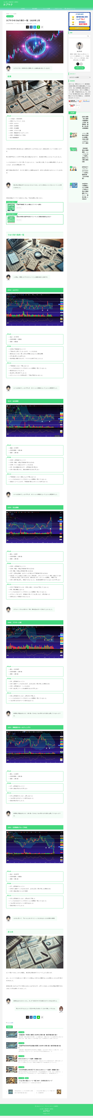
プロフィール (58, 8)
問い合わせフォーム (70, 8)
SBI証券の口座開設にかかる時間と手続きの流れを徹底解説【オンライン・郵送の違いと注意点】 (83, 166)
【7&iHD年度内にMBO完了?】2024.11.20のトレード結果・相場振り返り (41, 1072)
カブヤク (8, 4)
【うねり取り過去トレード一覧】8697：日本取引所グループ (38, 1085)
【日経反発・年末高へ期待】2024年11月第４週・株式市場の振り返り (40, 1034)
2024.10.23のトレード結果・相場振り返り (33, 1060)
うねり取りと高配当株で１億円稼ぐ (46, 1111)
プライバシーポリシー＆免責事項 (51, 1108)
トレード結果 (46, 8)
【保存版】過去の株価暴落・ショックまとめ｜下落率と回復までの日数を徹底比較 (83, 142)
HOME (23, 8)
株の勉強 (34, 8)
